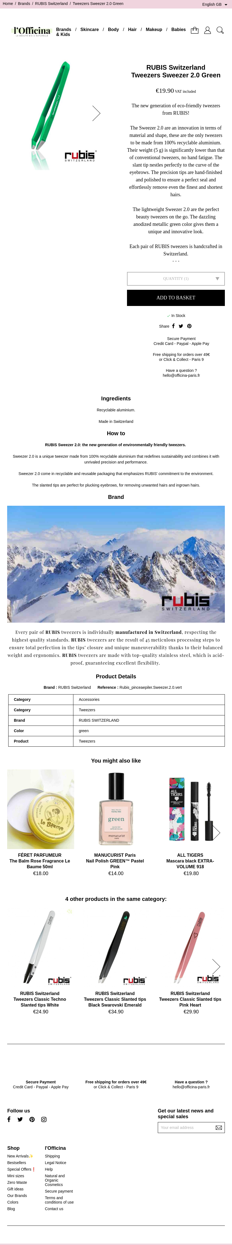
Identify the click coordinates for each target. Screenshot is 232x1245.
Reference (107, 687)
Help (49, 1169)
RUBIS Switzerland (175, 67)
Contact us (54, 1209)
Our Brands (17, 1195)
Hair (132, 29)
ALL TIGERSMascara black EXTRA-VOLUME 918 (190, 861)
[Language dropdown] (215, 4)
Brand (49, 687)
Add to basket (175, 297)
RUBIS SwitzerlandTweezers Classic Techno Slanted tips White (39, 999)
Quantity (173, 279)
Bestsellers (16, 1162)
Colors (12, 1202)
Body (113, 29)
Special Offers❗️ (21, 1169)
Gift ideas (15, 1189)
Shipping (52, 1156)
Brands (63, 29)
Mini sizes (15, 1176)
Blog (11, 1209)
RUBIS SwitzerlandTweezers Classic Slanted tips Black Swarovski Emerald (115, 999)
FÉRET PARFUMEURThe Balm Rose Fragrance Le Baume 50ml (39, 861)
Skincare (90, 29)
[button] (98, 113)
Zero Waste (17, 1182)
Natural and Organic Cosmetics (55, 1180)
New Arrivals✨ (20, 1156)
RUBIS (51, 445)
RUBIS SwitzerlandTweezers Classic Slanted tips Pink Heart (190, 999)
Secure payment (59, 1191)
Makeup (154, 29)
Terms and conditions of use (59, 1200)
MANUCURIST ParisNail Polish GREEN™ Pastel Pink (115, 861)
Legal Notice (55, 1162)
